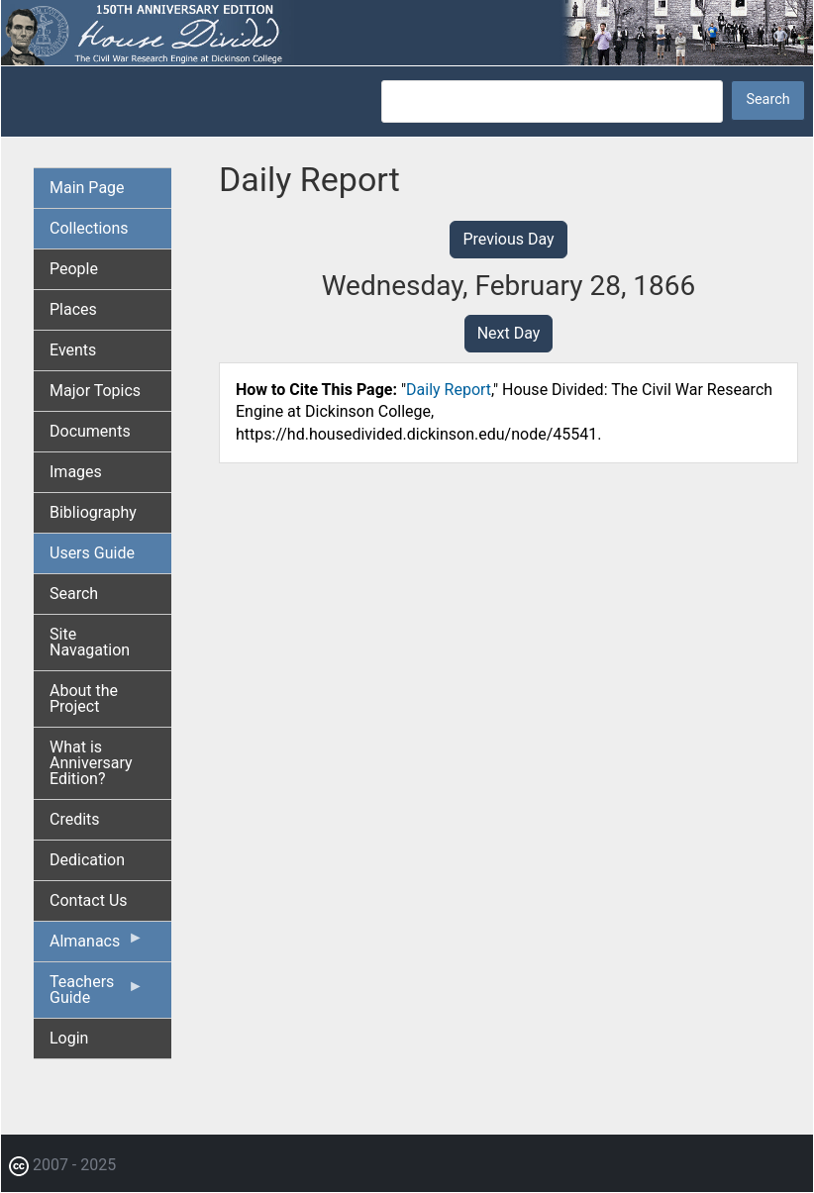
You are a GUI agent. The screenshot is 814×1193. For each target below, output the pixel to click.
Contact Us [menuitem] (89, 900)
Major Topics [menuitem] (95, 390)
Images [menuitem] (76, 471)
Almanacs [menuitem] (96, 945)
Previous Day (508, 239)
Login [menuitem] (69, 1038)
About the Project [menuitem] (84, 698)
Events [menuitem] (73, 350)
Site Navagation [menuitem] (90, 642)
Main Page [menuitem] (87, 187)
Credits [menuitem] (75, 819)
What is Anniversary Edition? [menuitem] (91, 763)
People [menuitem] (74, 268)
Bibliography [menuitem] (93, 512)
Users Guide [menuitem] (92, 553)
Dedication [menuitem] (87, 859)
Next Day (509, 333)
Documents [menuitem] (90, 431)
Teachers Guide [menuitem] (96, 995)
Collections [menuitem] (89, 228)
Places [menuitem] (73, 309)
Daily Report (448, 389)
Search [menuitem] (74, 593)
